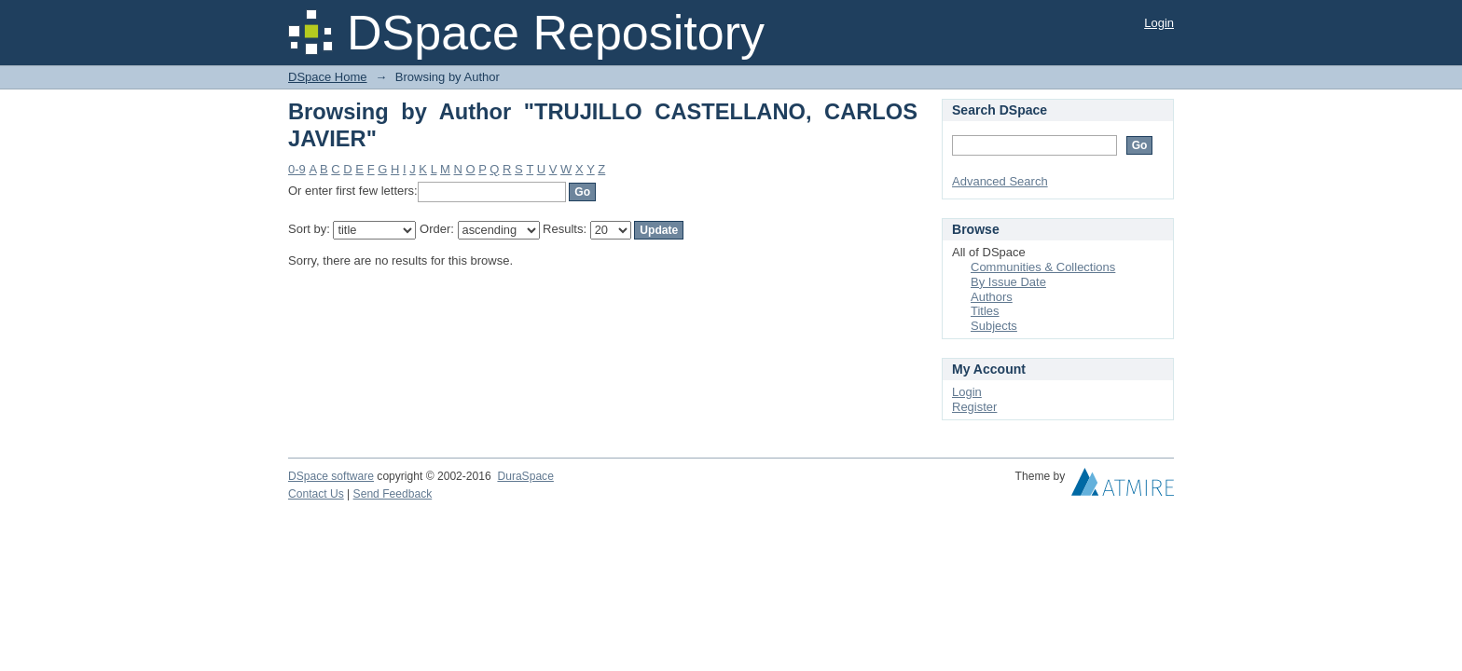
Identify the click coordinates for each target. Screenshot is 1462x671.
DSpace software (331, 476)
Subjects (994, 326)
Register (974, 407)
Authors (992, 297)
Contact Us (316, 493)
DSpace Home (327, 77)
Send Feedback (393, 493)
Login (1159, 23)
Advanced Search (1000, 181)
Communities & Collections (1043, 267)
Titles (985, 311)
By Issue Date (1008, 282)
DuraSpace (525, 476)
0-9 (297, 169)
